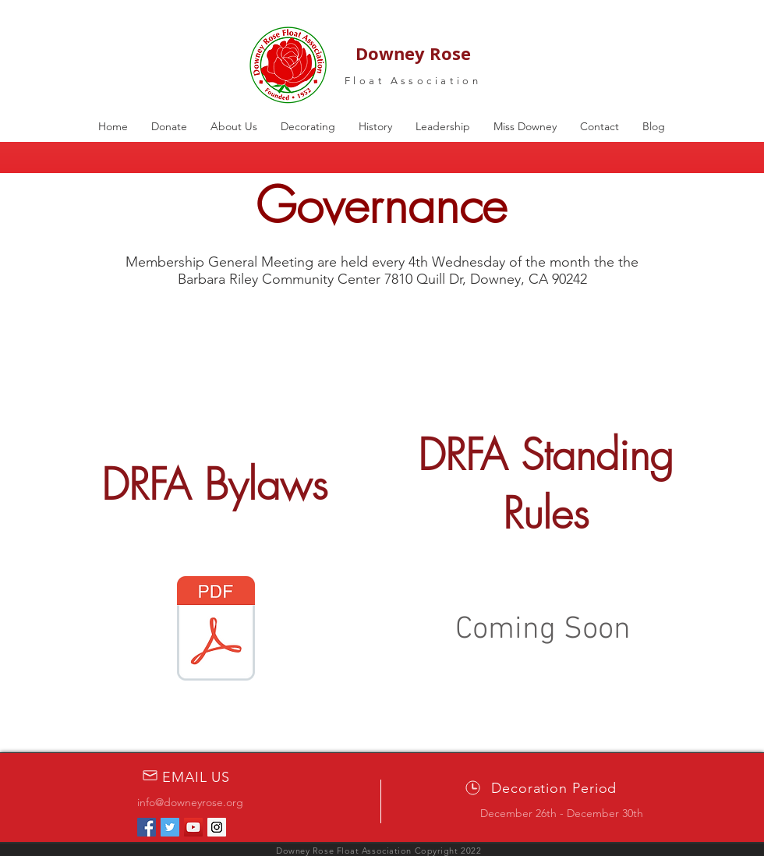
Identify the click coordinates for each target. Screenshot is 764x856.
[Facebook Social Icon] (146, 827)
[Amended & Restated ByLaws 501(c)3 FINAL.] (216, 630)
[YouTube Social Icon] (193, 827)
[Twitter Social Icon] (170, 827)
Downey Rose (413, 53)
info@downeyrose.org (190, 802)
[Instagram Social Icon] (216, 827)
